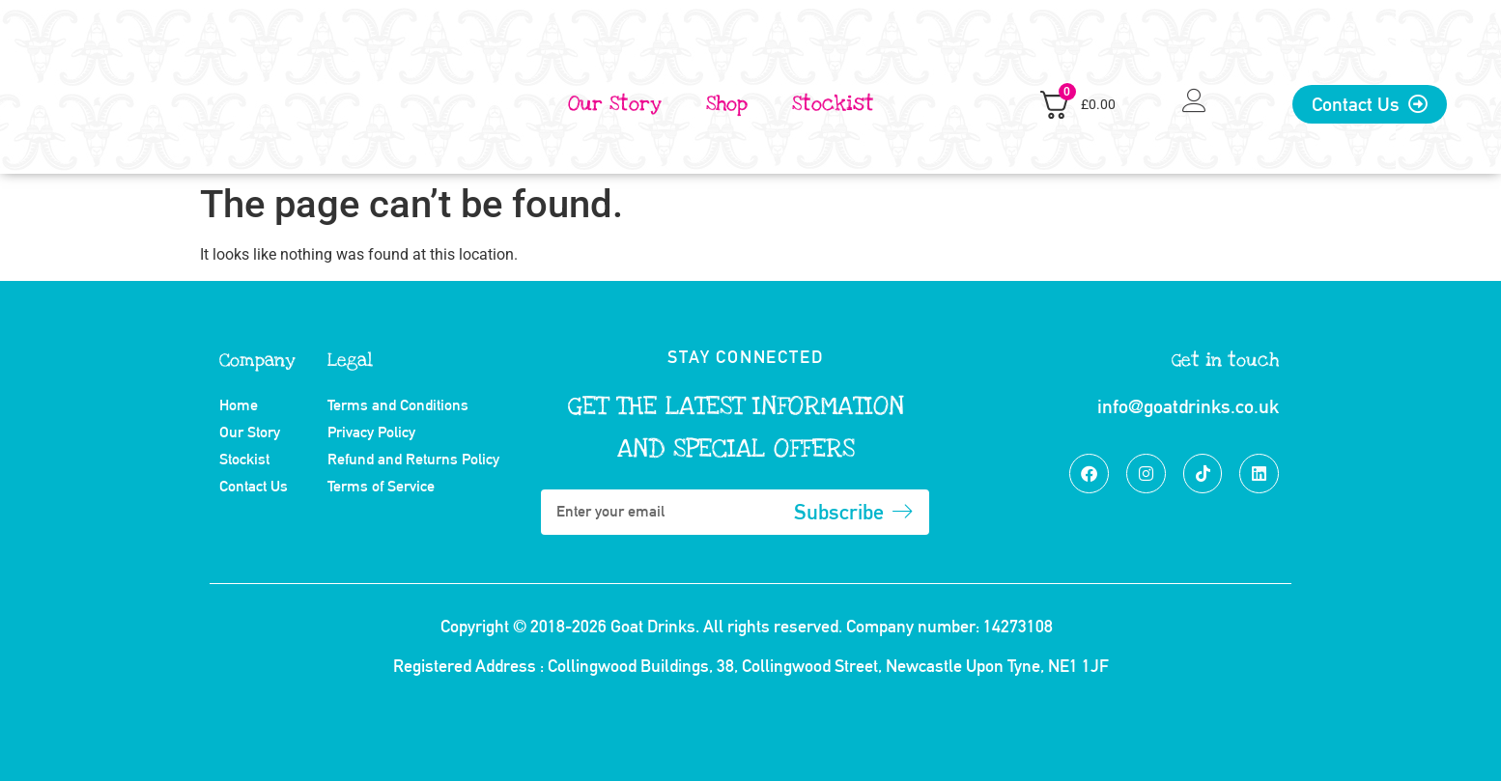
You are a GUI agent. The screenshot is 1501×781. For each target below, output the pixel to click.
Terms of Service (381, 486)
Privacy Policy (371, 432)
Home (238, 405)
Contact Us (253, 486)
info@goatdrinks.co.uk (1188, 406)
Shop (727, 104)
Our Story (615, 104)
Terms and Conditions (397, 405)
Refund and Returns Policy (413, 459)
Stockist (833, 104)
